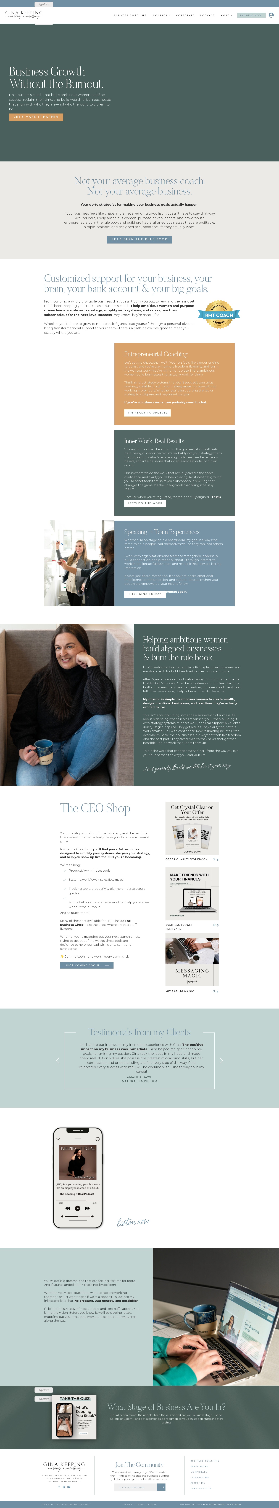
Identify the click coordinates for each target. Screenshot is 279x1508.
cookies (151, 1504)
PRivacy (127, 1504)
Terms (139, 1504)
